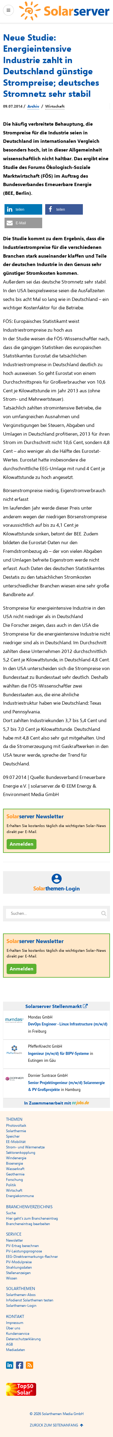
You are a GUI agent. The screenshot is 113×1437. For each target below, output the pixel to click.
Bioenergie (14, 1163)
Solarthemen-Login (21, 1305)
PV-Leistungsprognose (24, 1251)
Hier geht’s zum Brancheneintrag (32, 1218)
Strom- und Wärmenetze (25, 1147)
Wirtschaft (54, 106)
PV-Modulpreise (19, 1262)
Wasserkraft (15, 1168)
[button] (23, 209)
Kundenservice (17, 1333)
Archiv (33, 106)
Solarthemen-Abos (21, 1294)
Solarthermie (16, 1131)
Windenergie (16, 1158)
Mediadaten (15, 1349)
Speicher (13, 1136)
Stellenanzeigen (18, 1272)
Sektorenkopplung (20, 1152)
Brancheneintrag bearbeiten (28, 1223)
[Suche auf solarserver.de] (103, 913)
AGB (9, 1344)
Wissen (11, 1278)
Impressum (14, 1322)
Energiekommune (20, 1195)
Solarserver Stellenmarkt (56, 1006)
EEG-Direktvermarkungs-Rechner (32, 1256)
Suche (11, 1213)
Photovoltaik (16, 1125)
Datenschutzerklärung (23, 1339)
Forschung (14, 1179)
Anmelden (21, 844)
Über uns (13, 1328)
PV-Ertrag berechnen (22, 1245)
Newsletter (14, 1240)
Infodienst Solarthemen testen (29, 1300)
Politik (11, 1185)
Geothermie (15, 1174)
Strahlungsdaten (19, 1267)
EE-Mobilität (16, 1141)
